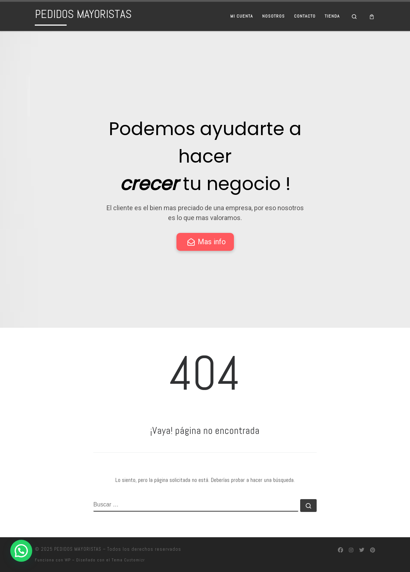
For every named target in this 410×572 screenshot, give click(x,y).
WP (68, 559)
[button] (21, 551)
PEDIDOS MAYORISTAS (77, 549)
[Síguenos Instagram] (351, 550)
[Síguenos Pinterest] (372, 550)
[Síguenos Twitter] (361, 550)
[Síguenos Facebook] (340, 550)
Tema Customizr (128, 559)
